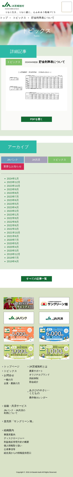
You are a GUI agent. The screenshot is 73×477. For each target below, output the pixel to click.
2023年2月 (13, 210)
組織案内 (9, 430)
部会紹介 (33, 382)
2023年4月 (13, 207)
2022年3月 (13, 228)
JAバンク (12, 159)
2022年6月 (13, 225)
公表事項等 (9, 449)
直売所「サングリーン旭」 (19, 421)
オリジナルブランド (39, 374)
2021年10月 (13, 232)
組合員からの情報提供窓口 (17, 453)
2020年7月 (13, 239)
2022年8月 (13, 221)
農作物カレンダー (38, 397)
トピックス (59, 159)
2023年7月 (13, 196)
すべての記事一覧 (36, 278)
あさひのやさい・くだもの (39, 392)
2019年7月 (13, 257)
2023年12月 (13, 182)
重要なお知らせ (13, 166)
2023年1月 (13, 214)
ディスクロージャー (14, 438)
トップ (4, 17)
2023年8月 (13, 192)
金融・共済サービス (15, 405)
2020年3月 (13, 250)
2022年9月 (13, 218)
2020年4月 (13, 246)
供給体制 (33, 378)
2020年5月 (13, 243)
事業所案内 (9, 434)
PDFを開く (36, 119)
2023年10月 (13, 185)
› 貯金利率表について (41, 17)
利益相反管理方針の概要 (16, 442)
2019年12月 (13, 254)
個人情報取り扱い (13, 445)
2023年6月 (13, 200)
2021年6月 (13, 236)
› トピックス (18, 17)
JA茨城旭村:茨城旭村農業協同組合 (12, 5)
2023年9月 (13, 189)
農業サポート (36, 371)
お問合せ (9, 375)
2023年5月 (13, 203)
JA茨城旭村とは (38, 366)
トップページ (12, 366)
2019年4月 (13, 261)
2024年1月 (13, 178)
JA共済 (36, 159)
